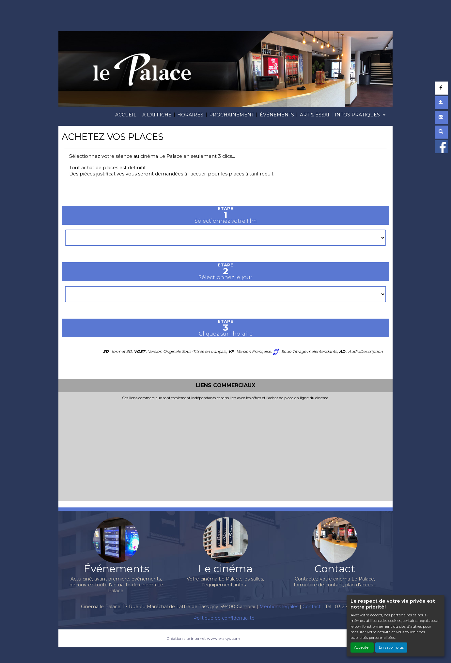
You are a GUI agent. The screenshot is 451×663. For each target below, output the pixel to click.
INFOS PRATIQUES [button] (358, 115)
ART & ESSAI (314, 115)
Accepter (362, 647)
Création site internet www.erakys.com (203, 638)
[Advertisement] (225, 449)
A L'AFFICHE (157, 115)
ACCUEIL (125, 115)
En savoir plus (391, 647)
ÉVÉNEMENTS (277, 115)
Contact (312, 607)
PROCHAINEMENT (231, 115)
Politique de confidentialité (224, 618)
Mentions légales (278, 607)
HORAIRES (190, 115)
